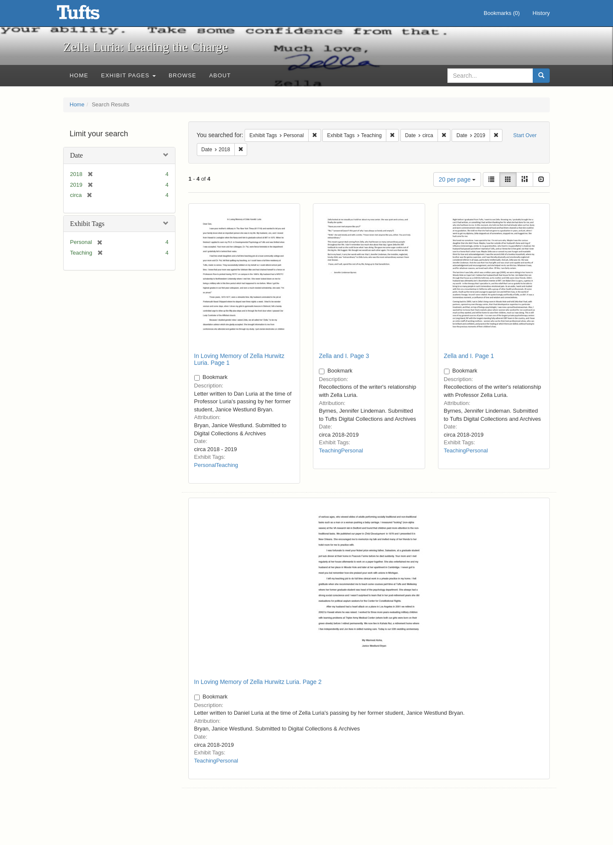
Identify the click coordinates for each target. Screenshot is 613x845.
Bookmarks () (502, 13)
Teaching (227, 465)
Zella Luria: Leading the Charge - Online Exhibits (89, 15)
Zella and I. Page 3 (344, 355)
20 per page (457, 179)
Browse (182, 75)
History (541, 13)
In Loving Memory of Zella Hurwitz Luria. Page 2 (258, 681)
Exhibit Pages (128, 75)
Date (76, 155)
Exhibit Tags (87, 223)
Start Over (525, 135)
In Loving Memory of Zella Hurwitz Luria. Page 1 (239, 359)
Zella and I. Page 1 (469, 355)
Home (79, 75)
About (220, 75)
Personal (205, 465)
